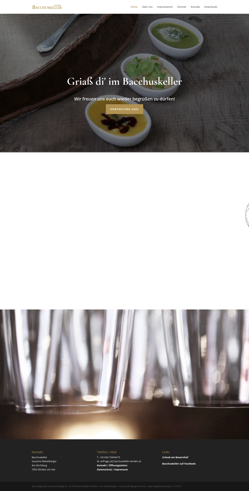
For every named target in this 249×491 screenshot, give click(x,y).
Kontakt (195, 7)
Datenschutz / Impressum (112, 469)
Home (134, 7)
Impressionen (165, 7)
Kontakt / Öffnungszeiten (112, 465)
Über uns (147, 7)
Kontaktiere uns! (124, 109)
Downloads (210, 7)
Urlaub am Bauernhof (175, 457)
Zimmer (181, 7)
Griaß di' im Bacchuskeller (124, 81)
